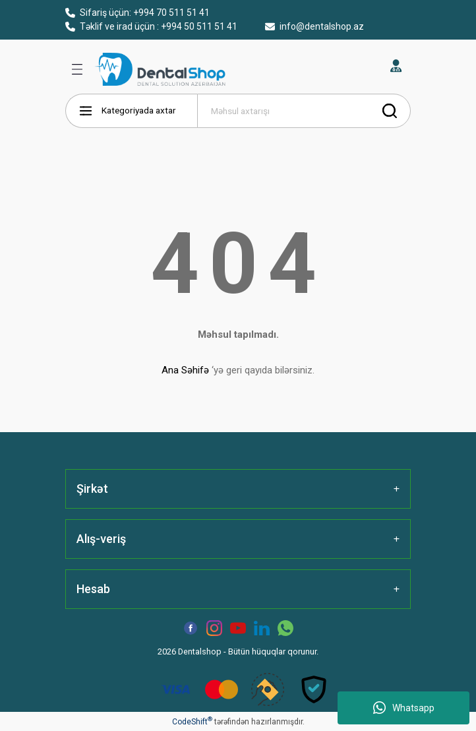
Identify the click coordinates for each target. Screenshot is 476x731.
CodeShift (192, 721)
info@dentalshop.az (314, 26)
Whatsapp (403, 708)
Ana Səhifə (185, 370)
